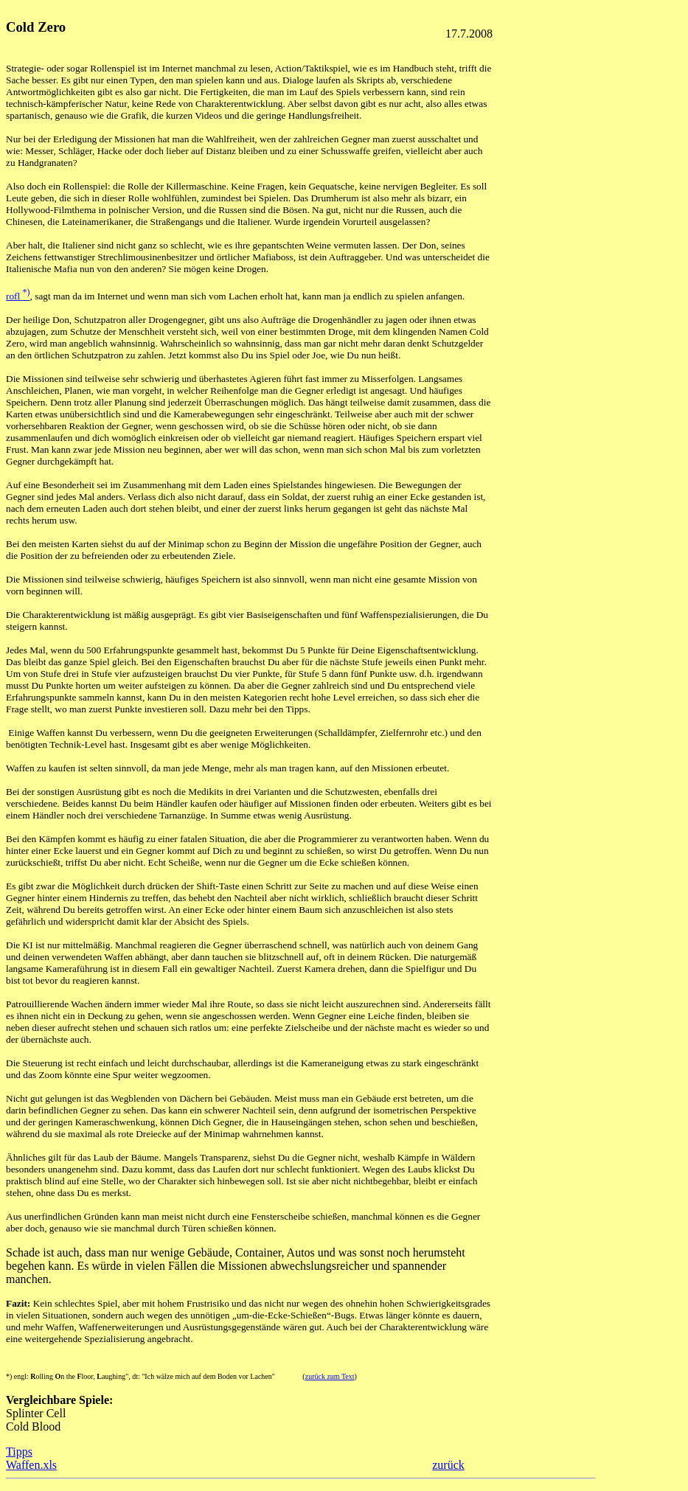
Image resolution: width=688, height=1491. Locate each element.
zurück (448, 1465)
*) (9, 1376)
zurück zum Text (330, 1376)
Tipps (19, 1451)
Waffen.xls (31, 1465)
